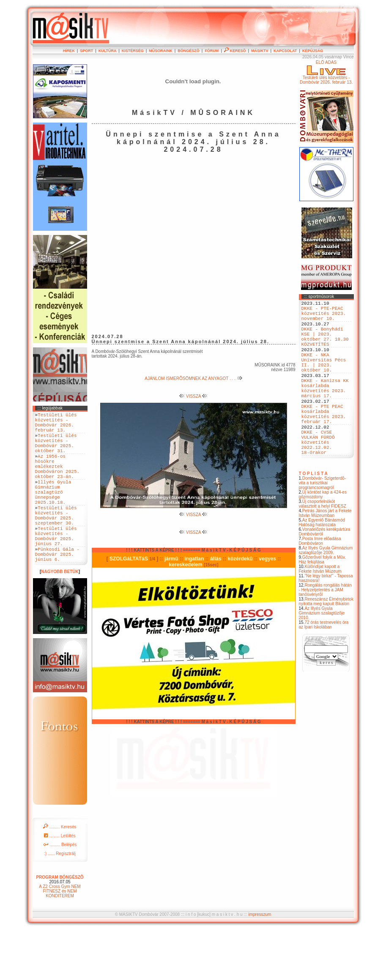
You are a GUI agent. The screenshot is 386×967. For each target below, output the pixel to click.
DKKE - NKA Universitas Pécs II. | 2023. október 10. (323, 378)
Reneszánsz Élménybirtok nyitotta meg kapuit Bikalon (326, 639)
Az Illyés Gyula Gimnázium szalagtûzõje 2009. (326, 588)
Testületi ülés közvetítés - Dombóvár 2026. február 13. (56, 425)
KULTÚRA (108, 51)
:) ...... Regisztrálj (60, 890)
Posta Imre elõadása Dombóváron (320, 579)
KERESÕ (235, 51)
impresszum (259, 951)
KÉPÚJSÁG (312, 51)
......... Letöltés (60, 872)
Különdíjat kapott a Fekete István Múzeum (320, 607)
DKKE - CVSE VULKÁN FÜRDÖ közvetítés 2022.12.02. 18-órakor (318, 477)
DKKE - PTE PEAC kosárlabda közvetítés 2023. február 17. (323, 442)
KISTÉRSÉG (133, 51)
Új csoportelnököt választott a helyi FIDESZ (322, 541)
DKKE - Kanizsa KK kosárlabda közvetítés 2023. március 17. (325, 410)
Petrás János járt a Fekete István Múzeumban (325, 551)
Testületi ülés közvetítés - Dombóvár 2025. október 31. (56, 451)
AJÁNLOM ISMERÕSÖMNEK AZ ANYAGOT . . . (193, 378)
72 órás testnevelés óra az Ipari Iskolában (324, 662)
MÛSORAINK (160, 51)
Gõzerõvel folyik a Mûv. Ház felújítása (322, 597)
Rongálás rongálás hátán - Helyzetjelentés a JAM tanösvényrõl (325, 628)
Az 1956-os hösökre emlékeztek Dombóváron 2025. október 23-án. (57, 480)
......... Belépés (60, 881)
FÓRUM (212, 51)
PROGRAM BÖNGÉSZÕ (59, 914)
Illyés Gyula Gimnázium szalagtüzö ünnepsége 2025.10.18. (53, 512)
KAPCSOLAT (285, 51)
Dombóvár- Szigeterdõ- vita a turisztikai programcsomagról (322, 521)
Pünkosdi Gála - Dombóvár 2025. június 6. (57, 589)
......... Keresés (59, 863)
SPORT (86, 51)
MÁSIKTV (259, 51)
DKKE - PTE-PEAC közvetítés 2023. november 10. (323, 316)
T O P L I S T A (313, 511)
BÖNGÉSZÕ (189, 51)
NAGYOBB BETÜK (59, 608)
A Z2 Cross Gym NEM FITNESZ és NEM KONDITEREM (59, 928)
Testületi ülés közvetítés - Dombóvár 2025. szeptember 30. (56, 541)
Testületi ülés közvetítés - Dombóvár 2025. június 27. (56, 566)
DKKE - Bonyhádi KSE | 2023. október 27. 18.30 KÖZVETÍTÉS (325, 345)
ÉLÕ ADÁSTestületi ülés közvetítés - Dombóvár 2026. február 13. (326, 72)
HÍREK (69, 51)
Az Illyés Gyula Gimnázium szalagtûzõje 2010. (322, 651)
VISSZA (193, 396)
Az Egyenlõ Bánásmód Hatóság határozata (322, 560)
